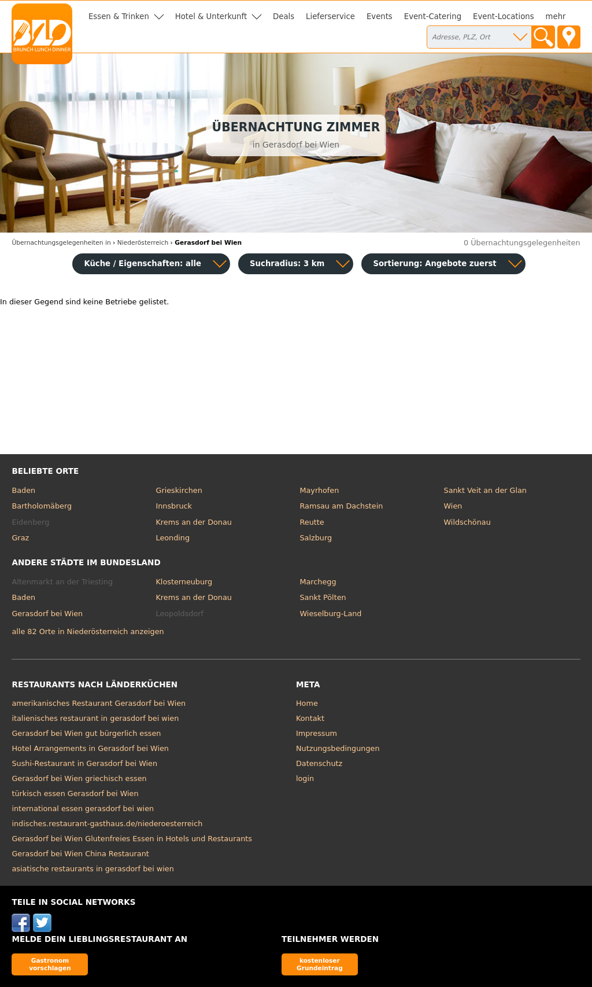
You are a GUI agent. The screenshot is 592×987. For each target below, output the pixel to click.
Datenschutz (319, 763)
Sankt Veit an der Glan (485, 490)
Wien (453, 506)
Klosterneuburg (184, 581)
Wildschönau (467, 522)
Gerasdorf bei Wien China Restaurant (80, 853)
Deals (283, 16)
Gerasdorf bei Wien (47, 613)
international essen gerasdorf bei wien (83, 808)
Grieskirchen (179, 490)
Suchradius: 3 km (287, 263)
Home (307, 703)
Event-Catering (432, 16)
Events (380, 16)
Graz (20, 537)
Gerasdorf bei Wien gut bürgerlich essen (86, 733)
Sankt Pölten (323, 597)
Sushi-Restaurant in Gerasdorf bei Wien (84, 763)
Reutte (312, 522)
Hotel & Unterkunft (211, 16)
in (61, 242)
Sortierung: (434, 263)
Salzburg (316, 537)
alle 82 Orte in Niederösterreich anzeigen (88, 631)
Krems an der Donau (193, 522)
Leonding (173, 537)
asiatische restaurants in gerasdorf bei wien (92, 868)
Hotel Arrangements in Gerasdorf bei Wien (90, 748)
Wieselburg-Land (331, 613)
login (305, 778)
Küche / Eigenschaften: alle (142, 263)
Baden (23, 490)
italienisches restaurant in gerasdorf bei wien (95, 718)
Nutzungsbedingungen (338, 748)
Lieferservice (330, 16)
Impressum (316, 733)
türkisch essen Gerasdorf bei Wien (75, 793)
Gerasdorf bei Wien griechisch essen (79, 778)
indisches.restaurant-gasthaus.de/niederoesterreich (107, 823)
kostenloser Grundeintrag (320, 964)
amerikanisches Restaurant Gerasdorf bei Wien (99, 703)
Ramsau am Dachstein (341, 506)
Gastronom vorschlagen (50, 964)
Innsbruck (174, 506)
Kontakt (310, 718)
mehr (556, 16)
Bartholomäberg (42, 506)
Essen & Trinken (118, 16)
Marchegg (318, 581)
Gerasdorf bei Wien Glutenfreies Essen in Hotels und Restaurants (132, 838)
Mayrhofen (319, 490)
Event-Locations (503, 16)
